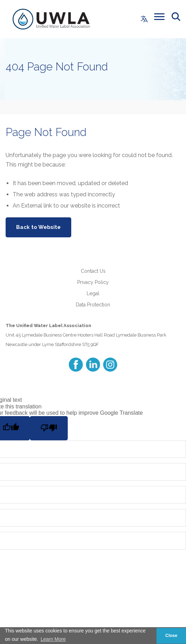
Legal (93, 293)
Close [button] (171, 635)
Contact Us (93, 271)
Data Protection (93, 304)
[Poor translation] (49, 428)
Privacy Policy (93, 282)
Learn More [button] (53, 639)
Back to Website (38, 227)
